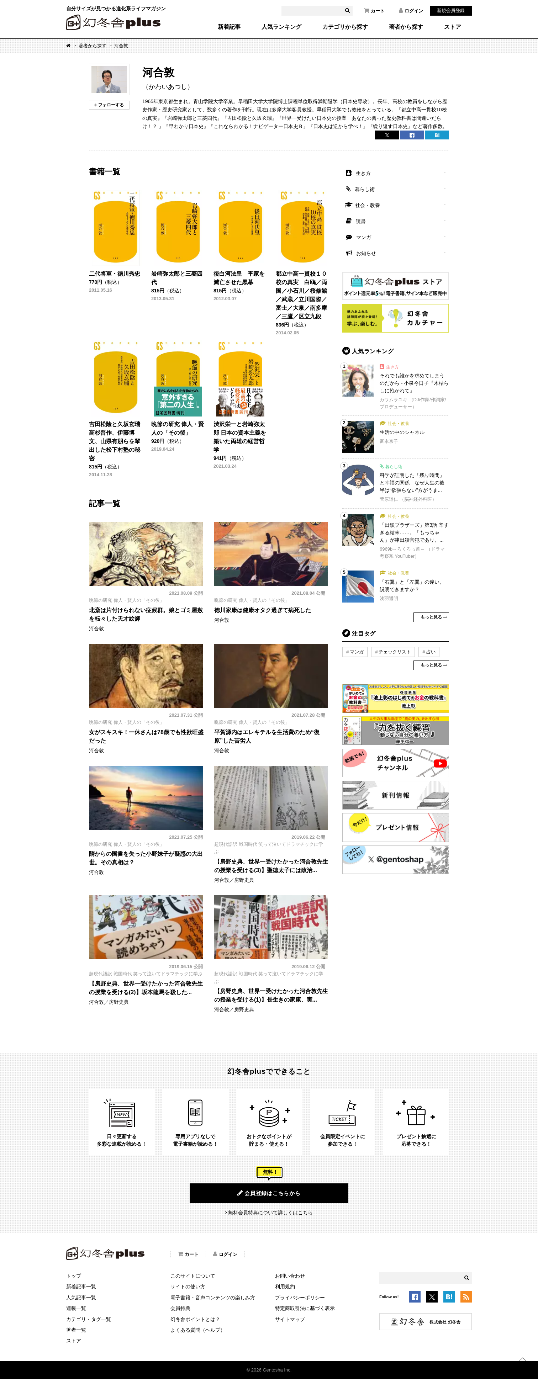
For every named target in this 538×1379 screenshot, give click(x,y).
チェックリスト (395, 651)
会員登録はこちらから (268, 1193)
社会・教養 (367, 205)
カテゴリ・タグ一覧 (88, 1319)
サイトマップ (290, 1319)
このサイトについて (192, 1276)
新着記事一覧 (81, 1286)
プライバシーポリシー (300, 1297)
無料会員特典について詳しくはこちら (270, 1212)
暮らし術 (365, 189)
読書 (361, 221)
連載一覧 (76, 1308)
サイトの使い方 (187, 1286)
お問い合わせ (290, 1276)
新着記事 (229, 27)
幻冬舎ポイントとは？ (195, 1319)
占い (431, 651)
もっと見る (431, 617)
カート (374, 11)
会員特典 (180, 1308)
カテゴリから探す (345, 27)
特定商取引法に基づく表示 (305, 1308)
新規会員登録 (451, 10)
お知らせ (366, 253)
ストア (452, 27)
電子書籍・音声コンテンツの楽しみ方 (212, 1297)
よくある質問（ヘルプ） (197, 1330)
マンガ (363, 237)
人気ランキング (281, 27)
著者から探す (406, 27)
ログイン (411, 11)
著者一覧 (76, 1330)
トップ (73, 1276)
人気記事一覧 (81, 1297)
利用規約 (285, 1286)
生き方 (363, 173)
